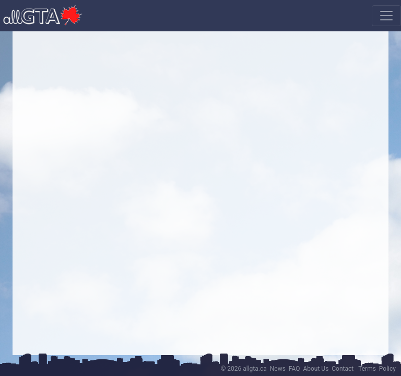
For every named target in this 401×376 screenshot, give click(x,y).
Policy (387, 368)
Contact (342, 368)
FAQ (294, 368)
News (278, 368)
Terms (367, 368)
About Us (315, 368)
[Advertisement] (200, 112)
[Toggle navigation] (386, 15)
